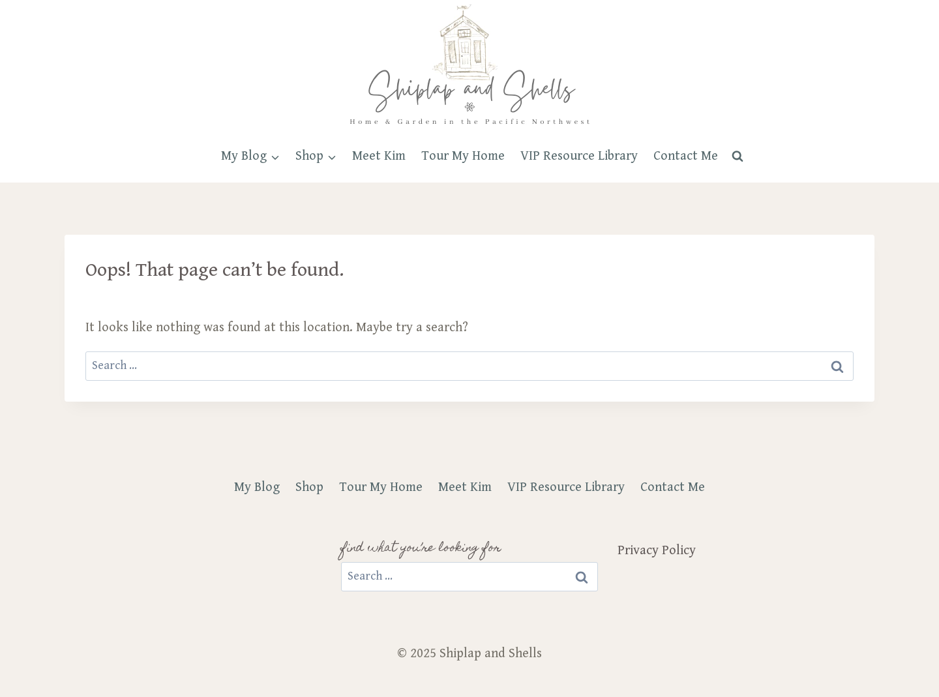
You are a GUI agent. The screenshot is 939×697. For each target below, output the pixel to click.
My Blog (257, 487)
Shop (309, 487)
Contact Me (685, 156)
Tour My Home (463, 156)
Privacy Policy (657, 550)
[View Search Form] (737, 156)
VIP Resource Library (579, 156)
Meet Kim (379, 156)
